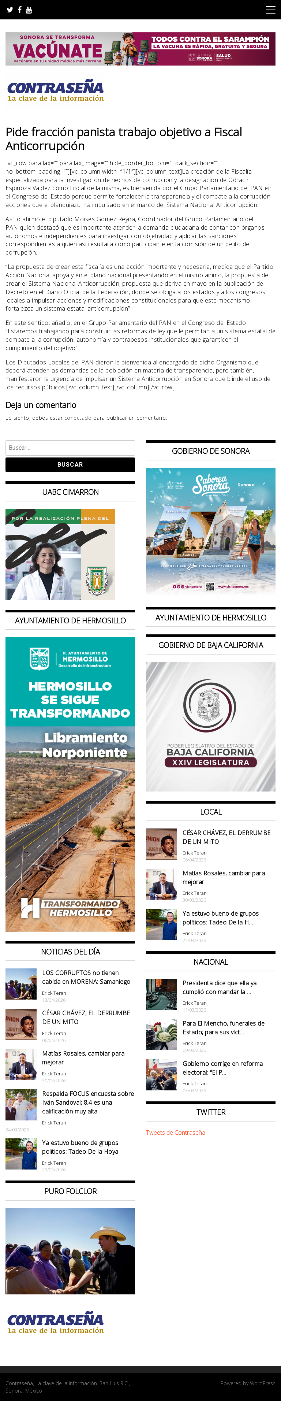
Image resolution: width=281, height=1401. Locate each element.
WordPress (263, 1383)
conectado (78, 417)
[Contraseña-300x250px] (60, 598)
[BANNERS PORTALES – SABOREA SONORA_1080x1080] (211, 595)
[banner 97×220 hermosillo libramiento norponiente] (70, 930)
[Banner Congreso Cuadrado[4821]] (211, 789)
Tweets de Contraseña (175, 1132)
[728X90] (140, 63)
